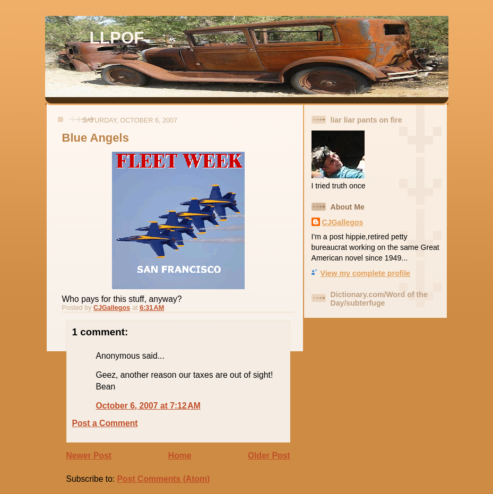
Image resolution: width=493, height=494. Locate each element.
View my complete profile (365, 273)
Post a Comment (105, 423)
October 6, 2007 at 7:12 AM (148, 405)
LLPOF (117, 38)
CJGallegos (343, 222)
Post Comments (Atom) (163, 478)
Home (180, 455)
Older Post (269, 455)
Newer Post (89, 455)
